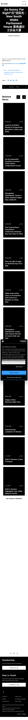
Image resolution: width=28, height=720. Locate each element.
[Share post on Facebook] (9, 80)
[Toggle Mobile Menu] (25, 4)
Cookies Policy (5, 701)
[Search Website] (23, 4)
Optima (24, 714)
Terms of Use (18, 696)
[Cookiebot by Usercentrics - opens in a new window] (20, 341)
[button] (24, 1)
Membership (14, 668)
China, (5, 70)
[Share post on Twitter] (11, 80)
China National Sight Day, (14, 70)
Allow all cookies (14, 372)
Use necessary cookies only (14, 377)
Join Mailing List (14, 684)
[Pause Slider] (14, 653)
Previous (9, 87)
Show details (19, 366)
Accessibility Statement (20, 699)
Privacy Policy (18, 701)
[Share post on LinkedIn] (14, 80)
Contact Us (4, 696)
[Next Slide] (24, 97)
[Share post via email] (17, 80)
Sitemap (4, 699)
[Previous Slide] (18, 97)
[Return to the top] (3, 692)
